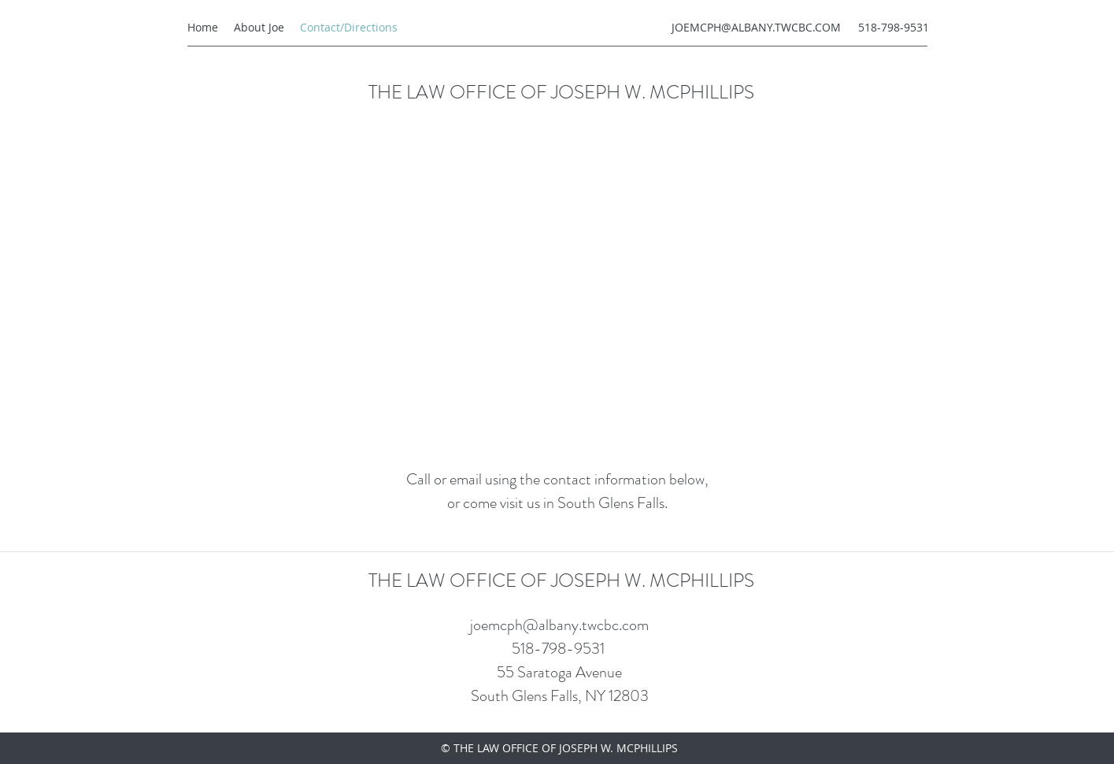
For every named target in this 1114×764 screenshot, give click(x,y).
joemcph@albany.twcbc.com (559, 625)
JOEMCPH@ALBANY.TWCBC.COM (756, 27)
